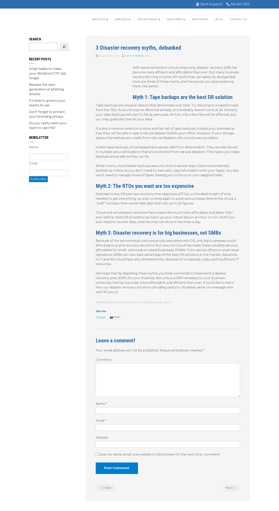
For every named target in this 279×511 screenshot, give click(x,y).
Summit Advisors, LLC (137, 55)
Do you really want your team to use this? (48, 125)
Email (101, 421)
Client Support (209, 4)
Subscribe (38, 179)
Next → (231, 488)
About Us (100, 19)
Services (122, 19)
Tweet (101, 317)
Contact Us (238, 19)
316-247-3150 (238, 4)
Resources (200, 19)
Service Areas (148, 19)
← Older (105, 488)
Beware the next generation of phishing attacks (46, 89)
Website (102, 437)
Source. (168, 302)
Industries (176, 19)
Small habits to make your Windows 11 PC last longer (47, 73)
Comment (103, 360)
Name (101, 404)
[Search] (64, 47)
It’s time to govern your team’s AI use (47, 103)
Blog (219, 19)
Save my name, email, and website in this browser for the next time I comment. (159, 454)
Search (35, 39)
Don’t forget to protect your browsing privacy (47, 114)
